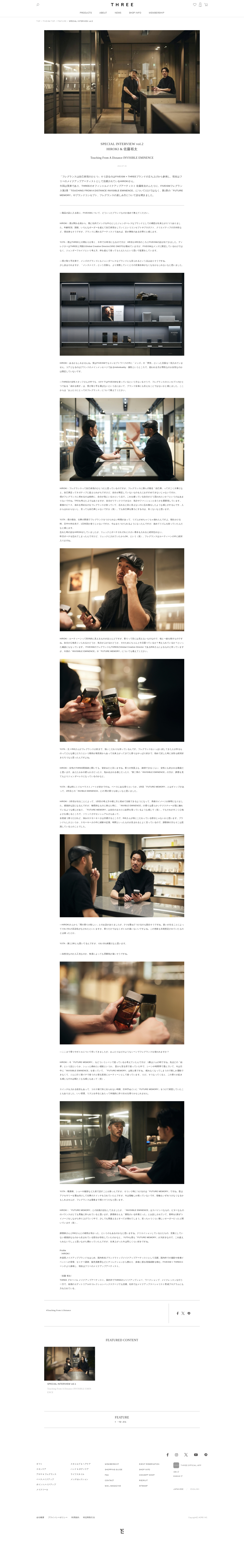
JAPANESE (178, 1489)
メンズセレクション (79, 1479)
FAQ (107, 1475)
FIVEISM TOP (49, 21)
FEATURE (62, 21)
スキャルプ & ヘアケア (81, 1464)
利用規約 (75, 1517)
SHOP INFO (135, 12)
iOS (175, 1472)
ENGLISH (194, 1489)
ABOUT (103, 12)
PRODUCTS (86, 12)
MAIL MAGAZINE (113, 1486)
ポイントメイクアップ (46, 1484)
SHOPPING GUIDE (113, 1469)
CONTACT (109, 1480)
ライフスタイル (77, 1474)
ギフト (39, 1464)
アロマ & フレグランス (46, 1474)
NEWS (118, 12)
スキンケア (41, 1469)
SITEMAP (143, 1486)
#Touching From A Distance (58, 1310)
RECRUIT (143, 1480)
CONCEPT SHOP (147, 1475)
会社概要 (40, 1517)
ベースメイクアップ (45, 1479)
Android (176, 1476)
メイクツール (42, 1489)
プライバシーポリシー (58, 1517)
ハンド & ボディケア (80, 1469)
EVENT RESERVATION (149, 1464)
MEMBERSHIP (156, 12)
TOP (38, 21)
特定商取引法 (89, 1517)
